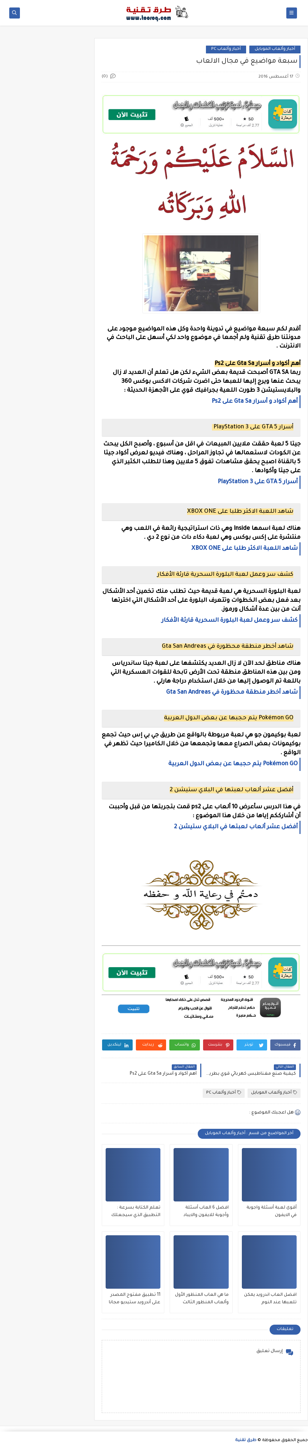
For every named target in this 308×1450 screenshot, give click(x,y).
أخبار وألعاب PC (226, 49)
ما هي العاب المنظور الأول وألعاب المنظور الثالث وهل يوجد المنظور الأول (202, 1299)
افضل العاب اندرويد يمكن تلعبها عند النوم (270, 1299)
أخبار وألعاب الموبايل (275, 49)
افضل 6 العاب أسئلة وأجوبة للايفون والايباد (206, 1211)
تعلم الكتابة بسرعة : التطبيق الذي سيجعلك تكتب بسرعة (135, 1212)
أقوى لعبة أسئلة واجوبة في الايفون (271, 1211)
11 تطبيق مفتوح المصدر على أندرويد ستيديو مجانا (134, 1299)
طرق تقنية (245, 1440)
